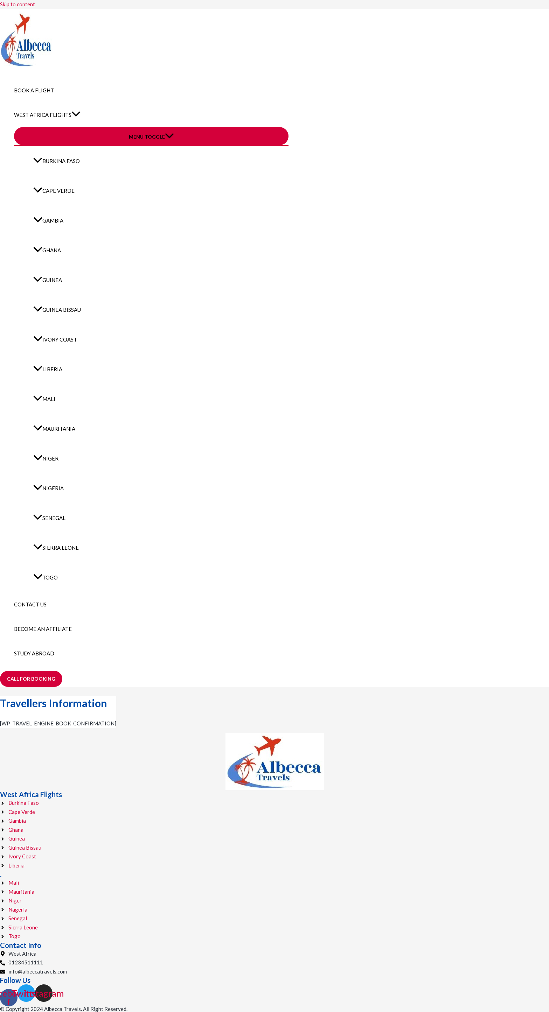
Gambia (48, 220)
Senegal (49, 518)
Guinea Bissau (57, 310)
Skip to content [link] (17, 4)
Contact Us (30, 604)
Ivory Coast (55, 339)
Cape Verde (54, 191)
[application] (76, 115)
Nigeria (48, 488)
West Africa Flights (47, 115)
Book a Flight (34, 90)
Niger (45, 458)
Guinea (47, 280)
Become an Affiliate (43, 629)
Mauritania (54, 429)
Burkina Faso (56, 161)
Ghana (47, 250)
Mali (44, 399)
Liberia (47, 369)
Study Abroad (34, 653)
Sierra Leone (56, 547)
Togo (45, 577)
